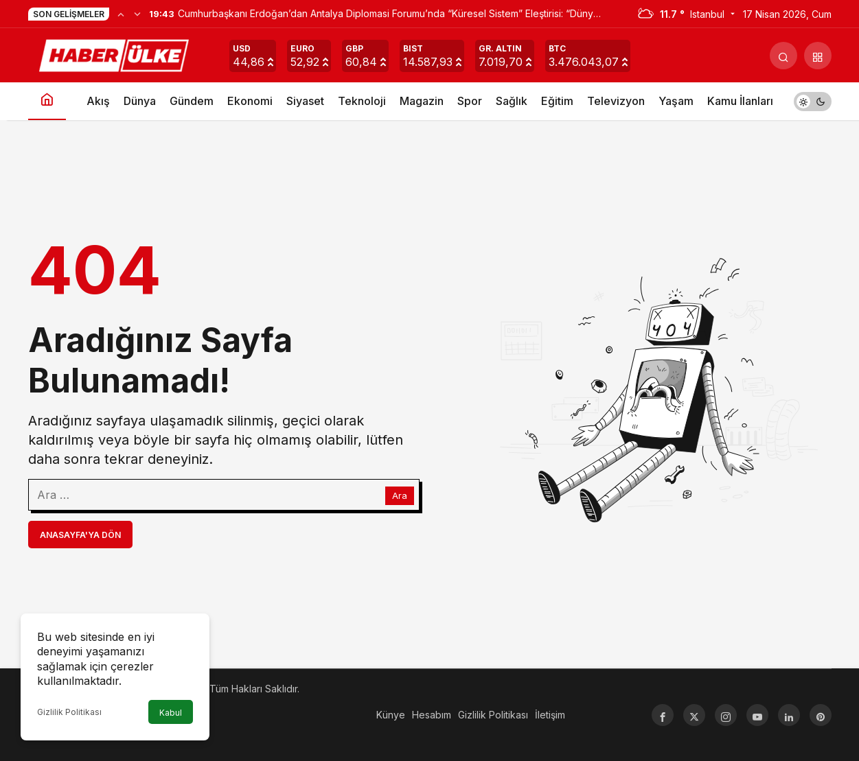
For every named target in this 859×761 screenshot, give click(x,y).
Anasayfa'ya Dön (80, 535)
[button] (818, 55)
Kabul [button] (170, 712)
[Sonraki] (137, 13)
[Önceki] (121, 13)
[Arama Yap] (783, 55)
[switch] (813, 101)
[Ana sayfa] (47, 101)
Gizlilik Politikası (69, 712)
